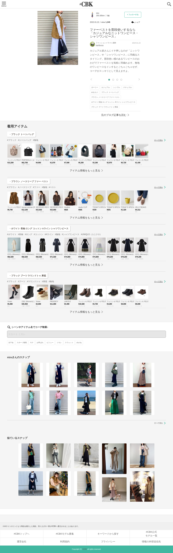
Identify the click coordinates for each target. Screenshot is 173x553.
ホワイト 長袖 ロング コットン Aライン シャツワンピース (113, 102)
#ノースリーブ (24, 187)
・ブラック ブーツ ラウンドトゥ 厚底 (27, 275)
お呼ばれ (40, 342)
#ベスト (52, 187)
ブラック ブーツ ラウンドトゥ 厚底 (104, 107)
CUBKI (86, 4)
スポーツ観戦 (22, 342)
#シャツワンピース (70, 234)
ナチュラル (127, 87)
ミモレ (59, 342)
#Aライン (49, 234)
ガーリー (94, 87)
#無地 (35, 140)
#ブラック (11, 140)
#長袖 (20, 234)
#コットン (38, 234)
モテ (31, 342)
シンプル (116, 87)
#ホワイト (11, 234)
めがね (79, 342)
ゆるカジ (94, 92)
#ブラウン (11, 187)
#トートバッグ (24, 140)
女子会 (11, 342)
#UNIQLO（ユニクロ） (91, 234)
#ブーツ (21, 281)
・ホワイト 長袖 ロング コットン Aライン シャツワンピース (38, 228)
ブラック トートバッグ (110, 92)
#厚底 (44, 281)
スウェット (69, 342)
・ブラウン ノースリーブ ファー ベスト (28, 181)
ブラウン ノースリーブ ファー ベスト (105, 97)
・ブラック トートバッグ (21, 134)
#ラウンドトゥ (33, 281)
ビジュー (50, 342)
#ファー (36, 187)
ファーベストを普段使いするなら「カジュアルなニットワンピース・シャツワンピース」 (114, 33)
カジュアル (105, 87)
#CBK (84, 549)
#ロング (28, 234)
